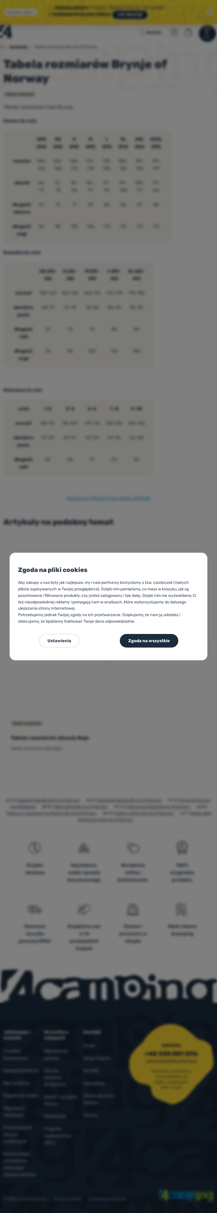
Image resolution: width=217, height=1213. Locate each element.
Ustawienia (59, 640)
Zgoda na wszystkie (149, 640)
